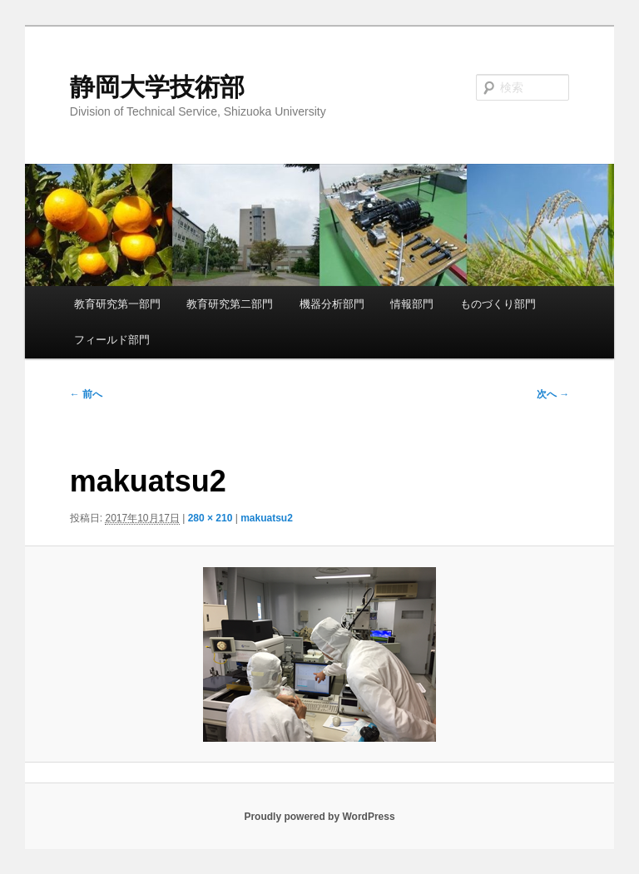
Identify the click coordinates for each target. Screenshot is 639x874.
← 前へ (86, 394)
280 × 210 (210, 518)
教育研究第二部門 (229, 304)
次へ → (553, 394)
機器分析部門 (332, 304)
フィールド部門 (112, 339)
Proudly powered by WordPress (319, 816)
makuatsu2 (266, 518)
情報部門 (411, 304)
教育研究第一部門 (117, 304)
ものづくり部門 (498, 304)
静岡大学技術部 (157, 87)
